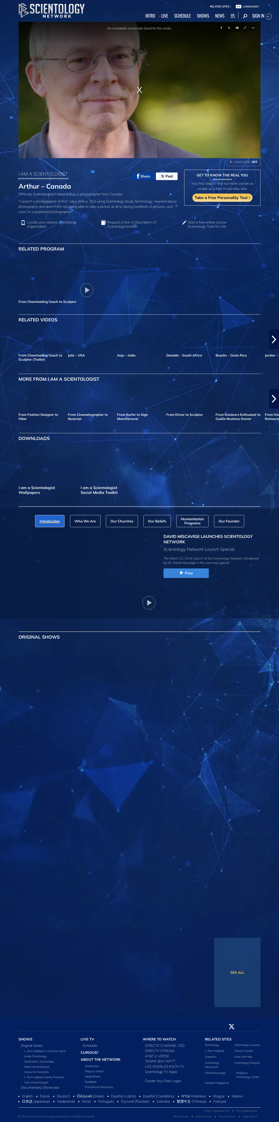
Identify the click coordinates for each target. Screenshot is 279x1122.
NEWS (220, 15)
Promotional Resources (99, 1087)
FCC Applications (246, 1110)
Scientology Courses (247, 1045)
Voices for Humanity (36, 1072)
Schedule (90, 1045)
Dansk (45, 1096)
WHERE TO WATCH (159, 1039)
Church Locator (244, 1050)
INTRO (150, 15)
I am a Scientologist (36, 1082)
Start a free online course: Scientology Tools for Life (207, 224)
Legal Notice (249, 1116)
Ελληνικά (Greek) (90, 1096)
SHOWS (203, 15)
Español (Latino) (123, 1096)
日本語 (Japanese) (36, 1101)
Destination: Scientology (39, 1061)
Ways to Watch (94, 1071)
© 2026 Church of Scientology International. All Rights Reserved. (57, 1116)
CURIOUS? (89, 1052)
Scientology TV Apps (161, 1071)
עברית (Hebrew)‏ (194, 1096)
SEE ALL (237, 972)
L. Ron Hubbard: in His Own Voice (45, 1051)
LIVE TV (87, 1039)
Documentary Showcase (40, 1087)
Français (219, 1101)
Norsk (86, 1101)
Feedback (91, 1081)
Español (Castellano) (159, 1096)
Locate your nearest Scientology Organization (52, 224)
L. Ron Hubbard (214, 1050)
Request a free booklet (131, 224)
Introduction (92, 1066)
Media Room (92, 1076)
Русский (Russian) (135, 1101)
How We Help (243, 1056)
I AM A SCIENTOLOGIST (43, 174)
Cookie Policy (203, 1116)
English (27, 1096)
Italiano (237, 1096)
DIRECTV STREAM (160, 1051)
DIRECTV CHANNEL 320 (165, 1045)
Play (186, 573)
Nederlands (66, 1101)
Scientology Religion (247, 1062)
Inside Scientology (35, 1056)
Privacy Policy (227, 1116)
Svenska (163, 1101)
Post (167, 176)
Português (106, 1101)
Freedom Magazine (217, 1082)
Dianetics (210, 1056)
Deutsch (63, 1096)
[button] (274, 339)
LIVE (164, 15)
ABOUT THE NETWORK (101, 1059)
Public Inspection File (216, 1110)
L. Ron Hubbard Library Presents (44, 1077)
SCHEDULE (182, 15)
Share (143, 176)
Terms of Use (180, 1116)
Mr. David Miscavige (182, 563)
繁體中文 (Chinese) (191, 1101)
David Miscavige (215, 1072)
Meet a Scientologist (36, 1066)
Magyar (219, 1096)
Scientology (212, 1045)
